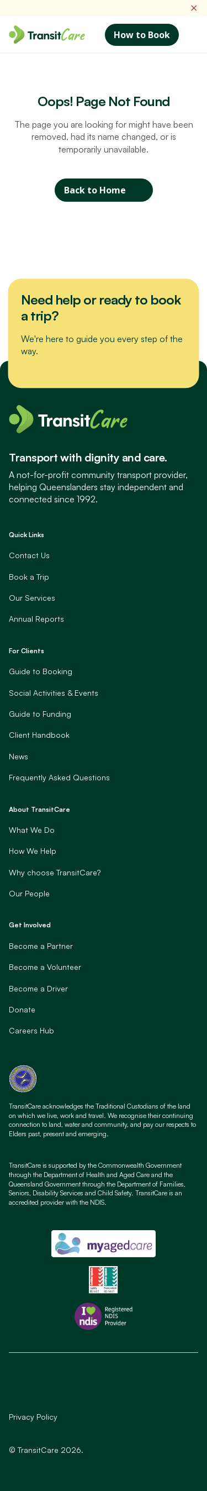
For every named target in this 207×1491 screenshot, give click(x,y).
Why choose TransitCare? (54, 872)
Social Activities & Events (53, 692)
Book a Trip (29, 576)
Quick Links (26, 535)
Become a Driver (38, 988)
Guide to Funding (40, 713)
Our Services (32, 597)
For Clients (26, 651)
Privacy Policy (33, 1416)
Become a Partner (41, 946)
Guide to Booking (40, 671)
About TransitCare (39, 809)
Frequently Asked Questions (59, 777)
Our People (29, 893)
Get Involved (30, 925)
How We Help (32, 850)
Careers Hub (31, 1030)
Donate (22, 1009)
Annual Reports (36, 618)
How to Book (142, 35)
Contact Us (29, 555)
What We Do (32, 829)
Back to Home (95, 190)
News (18, 756)
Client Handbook (39, 734)
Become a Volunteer (45, 967)
